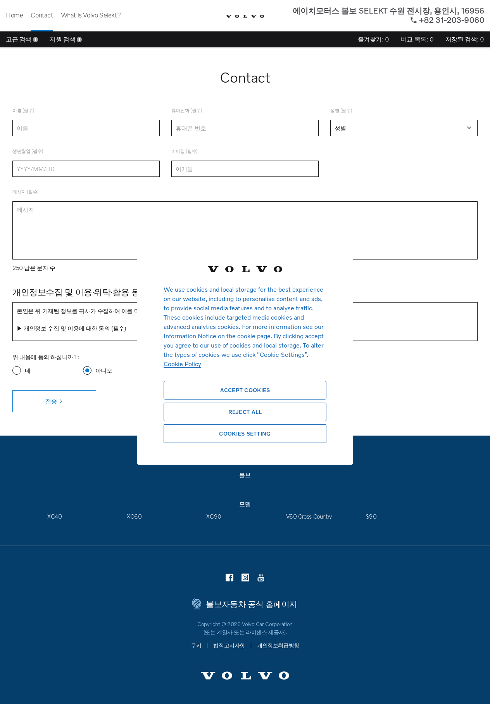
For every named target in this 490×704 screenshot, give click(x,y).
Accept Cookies (245, 390)
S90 (371, 516)
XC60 (134, 516)
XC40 (54, 516)
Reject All (245, 411)
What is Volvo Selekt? (91, 15)
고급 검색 (22, 39)
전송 (54, 401)
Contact (42, 15)
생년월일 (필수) (27, 151)
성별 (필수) (341, 110)
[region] (245, 352)
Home (14, 15)
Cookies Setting (245, 433)
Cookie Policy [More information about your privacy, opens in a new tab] (182, 363)
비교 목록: (417, 39)
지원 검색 (66, 39)
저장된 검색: (464, 39)
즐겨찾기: (373, 39)
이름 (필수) (23, 110)
